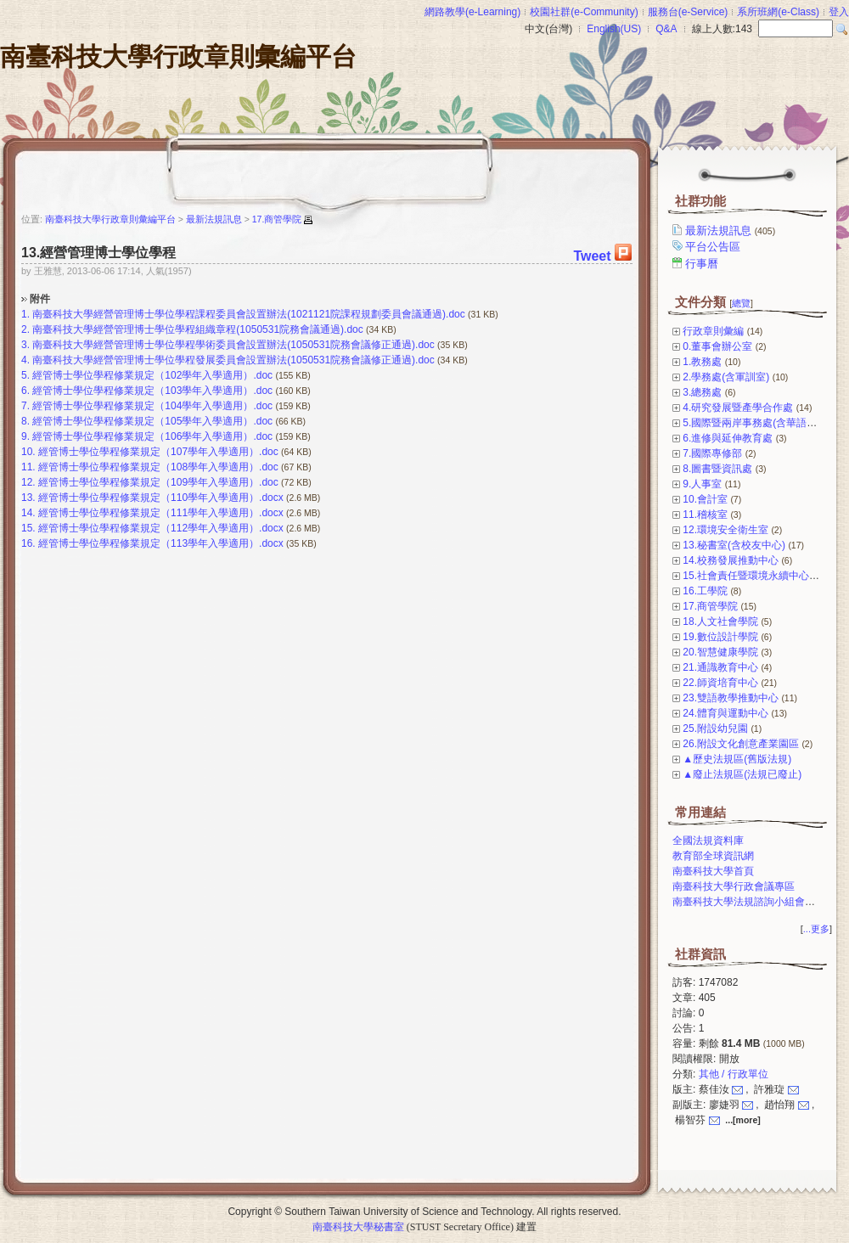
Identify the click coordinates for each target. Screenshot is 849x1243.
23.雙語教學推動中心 (731, 698)
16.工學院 (705, 591)
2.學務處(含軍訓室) (726, 377)
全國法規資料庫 (708, 840)
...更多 (816, 929)
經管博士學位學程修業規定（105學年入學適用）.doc (152, 421)
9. (25, 436)
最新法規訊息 (731, 230)
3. (25, 345)
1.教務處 (702, 362)
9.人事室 (702, 484)
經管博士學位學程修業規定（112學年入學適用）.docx (161, 528)
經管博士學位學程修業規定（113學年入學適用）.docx (161, 543)
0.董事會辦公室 (717, 346)
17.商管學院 (710, 606)
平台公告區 (714, 246)
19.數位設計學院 (720, 637)
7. (25, 406)
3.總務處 (702, 392)
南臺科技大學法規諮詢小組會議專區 (753, 902)
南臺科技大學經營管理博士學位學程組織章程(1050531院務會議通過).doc (197, 329)
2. (25, 329)
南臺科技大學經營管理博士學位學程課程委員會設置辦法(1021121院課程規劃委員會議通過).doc (248, 314)
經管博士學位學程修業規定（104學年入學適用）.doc (152, 406)
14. (28, 513)
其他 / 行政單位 (733, 1074)
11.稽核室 (705, 514)
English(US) (614, 29)
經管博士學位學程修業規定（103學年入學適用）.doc (152, 391)
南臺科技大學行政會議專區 (733, 886)
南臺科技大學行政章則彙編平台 (178, 56)
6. (25, 391)
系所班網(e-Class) (778, 12)
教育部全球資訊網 (713, 856)
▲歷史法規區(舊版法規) (737, 759)
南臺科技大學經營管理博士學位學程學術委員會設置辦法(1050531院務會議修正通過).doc (233, 345)
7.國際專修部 (712, 453)
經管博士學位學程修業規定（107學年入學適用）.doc (158, 452)
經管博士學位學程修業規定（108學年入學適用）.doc (158, 467)
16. (28, 543)
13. (28, 497)
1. (25, 314)
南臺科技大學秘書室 (358, 1227)
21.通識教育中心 (720, 667)
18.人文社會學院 (720, 621)
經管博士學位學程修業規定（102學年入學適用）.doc (152, 375)
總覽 (741, 303)
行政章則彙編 (713, 331)
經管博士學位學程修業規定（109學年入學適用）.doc (158, 482)
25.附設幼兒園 (715, 728)
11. (28, 467)
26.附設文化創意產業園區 (741, 744)
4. (25, 360)
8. (25, 421)
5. (25, 375)
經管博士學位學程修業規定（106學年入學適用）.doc (152, 436)
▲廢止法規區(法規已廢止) (742, 774)
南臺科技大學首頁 (713, 871)
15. (28, 528)
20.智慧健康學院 (720, 652)
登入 (839, 12)
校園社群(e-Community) (584, 12)
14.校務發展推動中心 (731, 560)
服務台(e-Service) (688, 12)
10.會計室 (705, 499)
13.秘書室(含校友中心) (734, 545)
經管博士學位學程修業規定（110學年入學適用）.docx (161, 497)
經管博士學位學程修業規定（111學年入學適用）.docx (161, 513)
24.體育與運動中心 (725, 713)
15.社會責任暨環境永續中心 (746, 576)
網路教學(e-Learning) (472, 12)
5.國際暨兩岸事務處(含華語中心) (756, 423)
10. (28, 452)
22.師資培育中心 (720, 683)
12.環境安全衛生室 (725, 530)
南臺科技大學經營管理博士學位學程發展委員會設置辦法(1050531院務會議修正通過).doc (233, 360)
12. (28, 482)
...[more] (742, 1120)
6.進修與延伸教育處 (728, 438)
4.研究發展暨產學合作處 (738, 407)
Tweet (591, 256)
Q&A (666, 29)
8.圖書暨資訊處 (717, 469)
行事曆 (703, 263)
